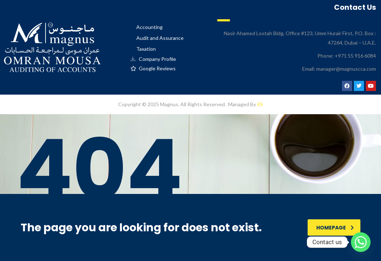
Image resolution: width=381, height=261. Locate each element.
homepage (335, 227)
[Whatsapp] (361, 242)
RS (260, 104)
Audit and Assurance (160, 38)
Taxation (146, 49)
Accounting (149, 27)
